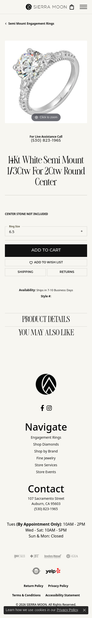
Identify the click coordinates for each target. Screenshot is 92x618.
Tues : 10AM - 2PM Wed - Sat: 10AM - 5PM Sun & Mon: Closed (46, 530)
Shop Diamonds (46, 444)
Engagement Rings (46, 437)
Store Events (46, 471)
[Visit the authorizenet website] (36, 571)
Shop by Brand (46, 451)
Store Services (46, 465)
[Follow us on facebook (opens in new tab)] (42, 408)
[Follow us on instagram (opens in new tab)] (49, 408)
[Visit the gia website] (72, 556)
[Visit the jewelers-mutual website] (52, 556)
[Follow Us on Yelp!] (53, 571)
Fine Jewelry (46, 458)
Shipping (25, 272)
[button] (72, 7)
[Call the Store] (46, 508)
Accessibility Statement (62, 595)
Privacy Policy (58, 586)
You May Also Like (46, 333)
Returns (67, 272)
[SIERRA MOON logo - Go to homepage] (46, 7)
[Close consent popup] (84, 610)
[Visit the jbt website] (34, 556)
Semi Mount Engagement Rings (31, 23)
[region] (46, 82)
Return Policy (33, 586)
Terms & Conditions (26, 595)
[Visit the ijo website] (19, 556)
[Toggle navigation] (83, 7)
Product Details (46, 320)
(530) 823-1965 (46, 141)
